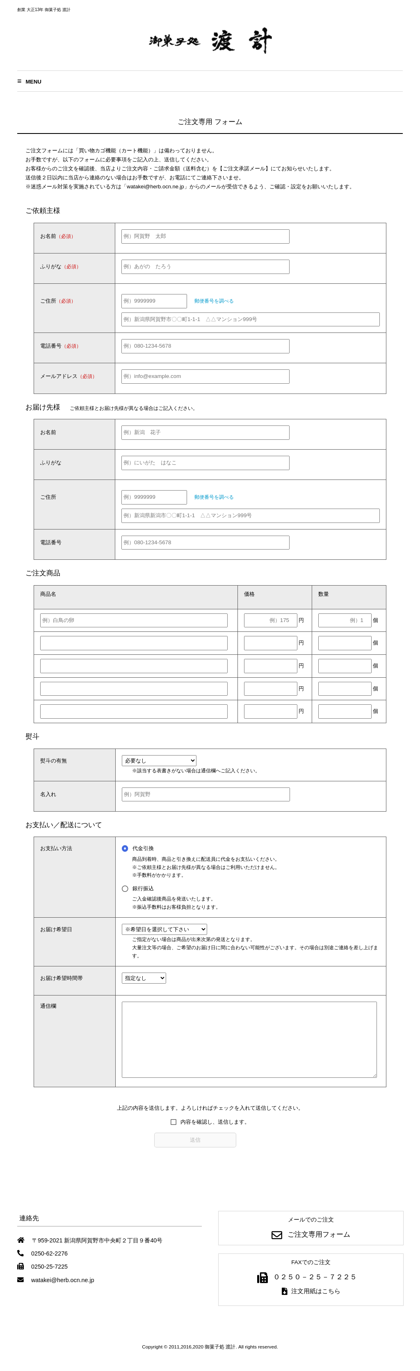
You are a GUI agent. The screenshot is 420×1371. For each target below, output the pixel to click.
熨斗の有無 (53, 761)
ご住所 (58, 301)
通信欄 (48, 1006)
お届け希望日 (56, 929)
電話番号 (60, 346)
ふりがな (60, 266)
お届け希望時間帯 (61, 978)
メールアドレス (68, 376)
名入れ (48, 794)
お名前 (58, 236)
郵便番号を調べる (214, 300)
